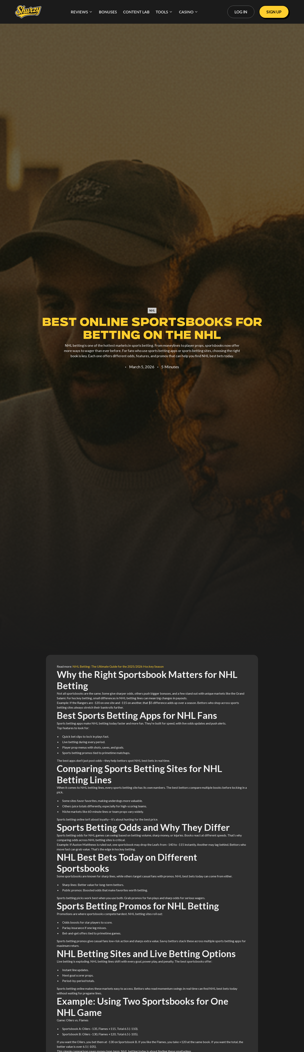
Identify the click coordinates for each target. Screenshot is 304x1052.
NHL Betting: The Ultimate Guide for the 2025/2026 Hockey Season (118, 666)
